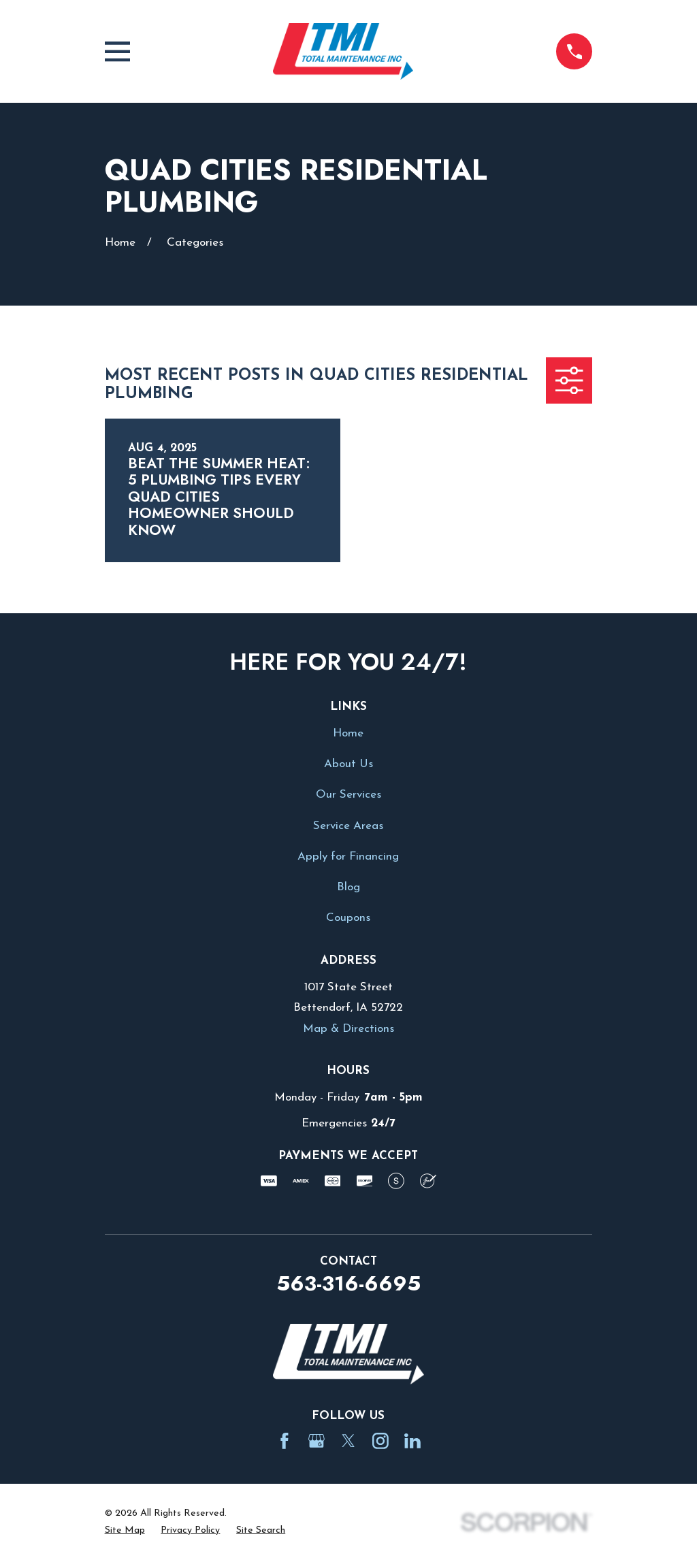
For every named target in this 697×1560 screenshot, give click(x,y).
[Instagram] (380, 1441)
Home (348, 733)
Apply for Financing (348, 856)
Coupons (348, 918)
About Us (348, 764)
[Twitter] (348, 1441)
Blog (348, 887)
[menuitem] (125, 1531)
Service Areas (348, 826)
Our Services (348, 794)
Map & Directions (348, 1029)
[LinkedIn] (412, 1441)
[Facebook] (284, 1441)
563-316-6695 (348, 1283)
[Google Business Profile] (316, 1441)
